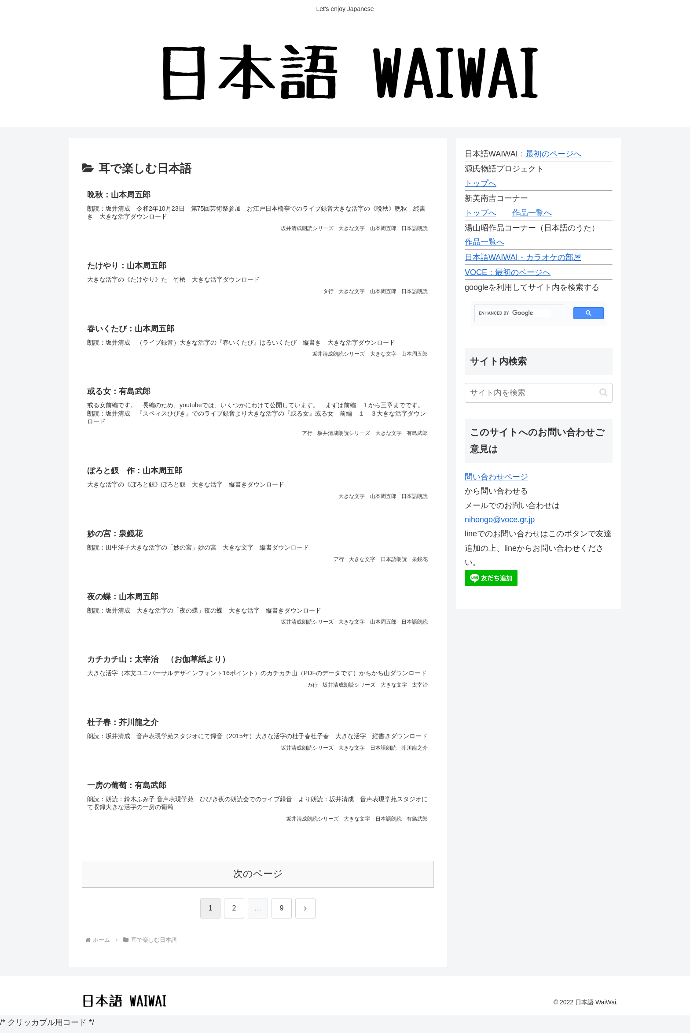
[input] (539, 393)
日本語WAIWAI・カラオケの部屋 (523, 257)
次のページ (258, 877)
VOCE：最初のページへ (508, 272)
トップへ (480, 183)
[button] (603, 392)
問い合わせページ (496, 476)
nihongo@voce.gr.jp (500, 519)
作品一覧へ (532, 212)
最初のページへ (553, 153)
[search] (515, 313)
